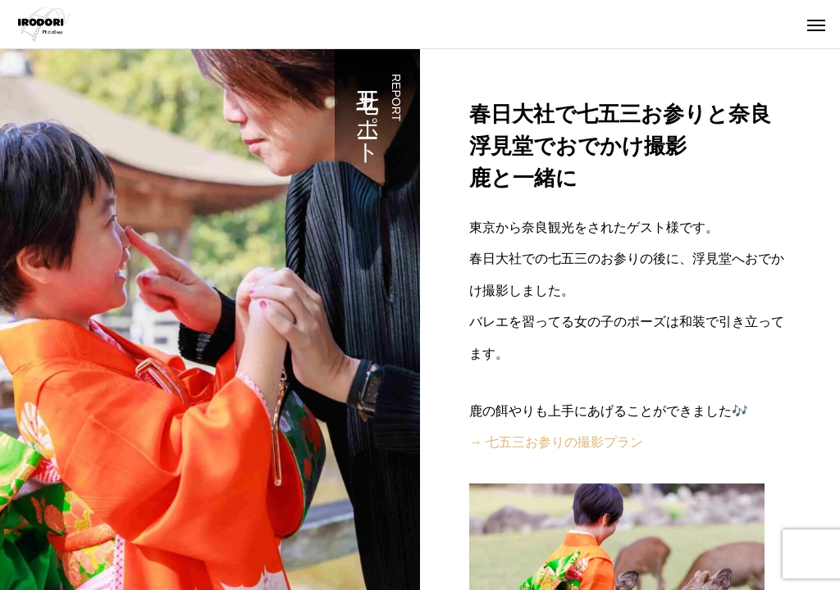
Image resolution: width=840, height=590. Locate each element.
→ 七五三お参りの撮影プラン (556, 442)
